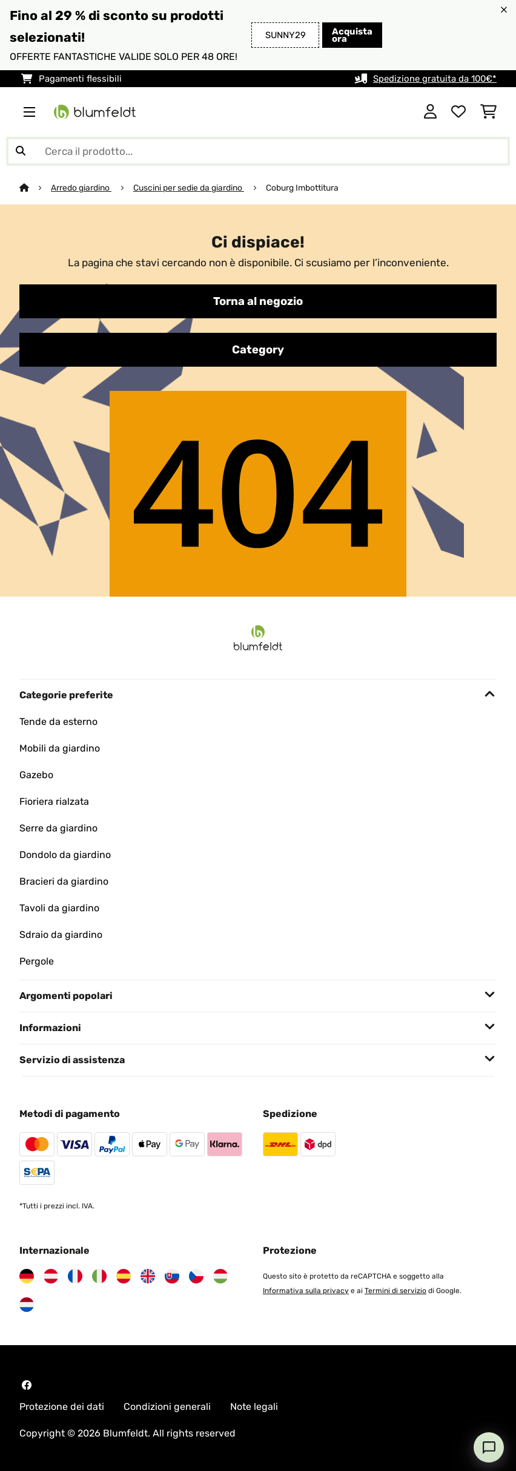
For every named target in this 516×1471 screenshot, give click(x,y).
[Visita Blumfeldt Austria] (51, 1276)
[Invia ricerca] (20, 151)
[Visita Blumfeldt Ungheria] (220, 1276)
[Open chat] (489, 1447)
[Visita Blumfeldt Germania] (26, 1276)
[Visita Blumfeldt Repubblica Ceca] (196, 1276)
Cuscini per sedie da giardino (188, 187)
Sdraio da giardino (60, 934)
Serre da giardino (58, 828)
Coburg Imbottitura (302, 187)
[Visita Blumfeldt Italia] (99, 1276)
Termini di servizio (395, 1290)
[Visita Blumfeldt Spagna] (123, 1276)
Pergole (36, 961)
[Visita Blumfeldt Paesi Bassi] (26, 1304)
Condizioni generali (167, 1406)
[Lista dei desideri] (458, 112)
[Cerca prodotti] (258, 151)
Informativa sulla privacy (306, 1290)
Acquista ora (352, 35)
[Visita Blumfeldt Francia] (75, 1276)
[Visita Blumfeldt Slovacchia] (172, 1276)
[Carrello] (488, 112)
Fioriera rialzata (54, 801)
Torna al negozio (258, 301)
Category (258, 349)
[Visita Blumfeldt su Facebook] (26, 1385)
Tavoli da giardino (59, 908)
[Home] (35, 187)
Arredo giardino (81, 187)
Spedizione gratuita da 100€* (435, 78)
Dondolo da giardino (65, 854)
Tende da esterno (58, 721)
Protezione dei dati (61, 1406)
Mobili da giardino (59, 748)
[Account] (430, 112)
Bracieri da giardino (63, 881)
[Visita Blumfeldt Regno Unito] (148, 1276)
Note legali (254, 1406)
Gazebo (36, 775)
